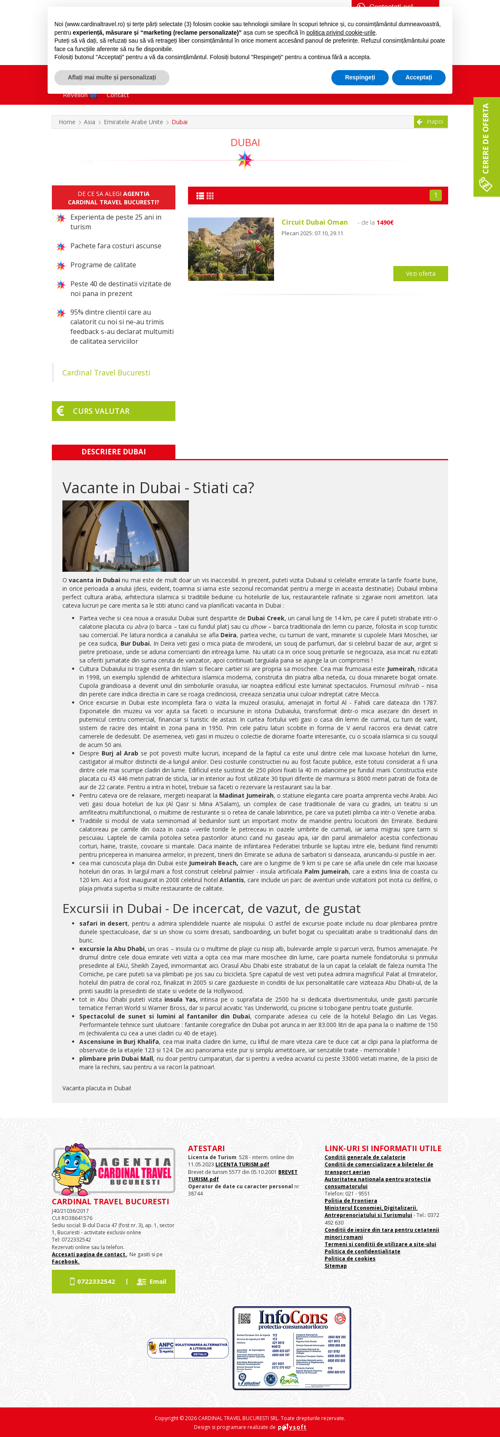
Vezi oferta (420, 273)
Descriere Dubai (113, 451)
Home (67, 122)
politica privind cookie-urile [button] (341, 32)
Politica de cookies (350, 1258)
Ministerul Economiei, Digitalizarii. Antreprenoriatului (371, 1211)
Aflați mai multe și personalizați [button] (112, 77)
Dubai (180, 122)
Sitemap (336, 1265)
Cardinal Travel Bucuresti (106, 372)
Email (158, 1281)
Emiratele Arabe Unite (133, 122)
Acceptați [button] (419, 77)
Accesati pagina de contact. (89, 1254)
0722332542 (96, 1281)
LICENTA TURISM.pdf (242, 1164)
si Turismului (394, 1215)
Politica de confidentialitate (363, 1251)
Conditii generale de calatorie (365, 1157)
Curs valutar (101, 411)
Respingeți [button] (360, 77)
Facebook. (66, 1261)
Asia (89, 122)
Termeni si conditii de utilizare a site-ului (380, 1244)
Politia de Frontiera (351, 1200)
